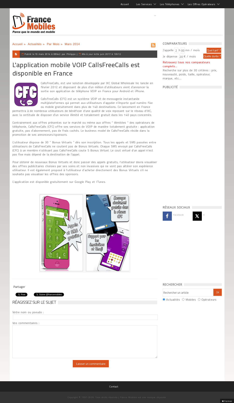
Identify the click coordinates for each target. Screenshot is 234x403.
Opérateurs (208, 299)
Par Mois (53, 44)
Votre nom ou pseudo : (28, 312)
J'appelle (168, 50)
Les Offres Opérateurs (201, 4)
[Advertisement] (155, 23)
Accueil (125, 4)
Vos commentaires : (25, 323)
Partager (19, 287)
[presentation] (43, 367)
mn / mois (192, 50)
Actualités (35, 44)
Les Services (144, 4)
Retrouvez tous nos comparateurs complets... (186, 64)
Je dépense (171, 56)
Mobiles (191, 299)
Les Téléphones (170, 4)
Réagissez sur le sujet (34, 302)
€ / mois (190, 56)
